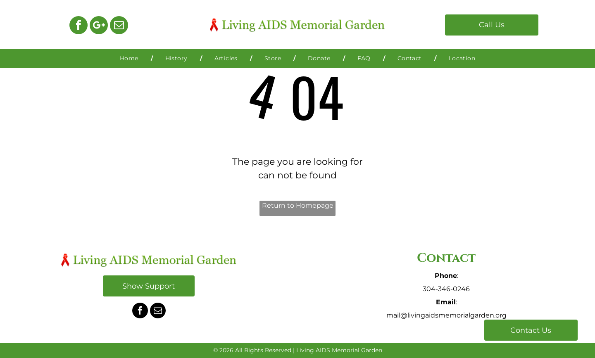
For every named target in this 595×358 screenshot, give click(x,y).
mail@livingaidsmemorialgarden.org (446, 315)
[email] (119, 26)
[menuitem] (130, 58)
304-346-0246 (446, 289)
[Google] (99, 26)
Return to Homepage (297, 205)
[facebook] (78, 26)
